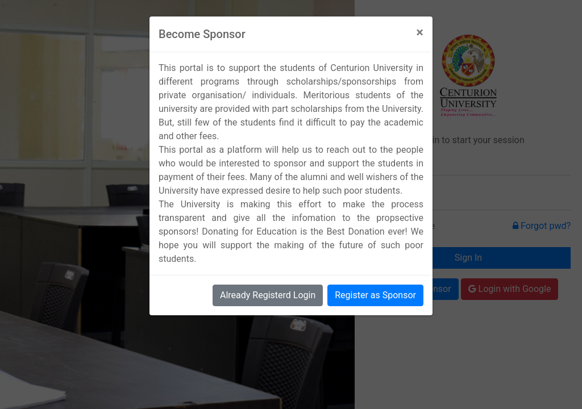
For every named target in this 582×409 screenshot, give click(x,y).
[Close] (420, 32)
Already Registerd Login (267, 295)
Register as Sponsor (375, 295)
